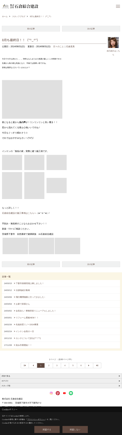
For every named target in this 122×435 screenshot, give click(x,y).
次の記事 (91, 29)
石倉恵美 (70, 46)
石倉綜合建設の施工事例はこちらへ (19, 213)
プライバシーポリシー (36, 419)
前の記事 (31, 29)
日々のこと (58, 46)
